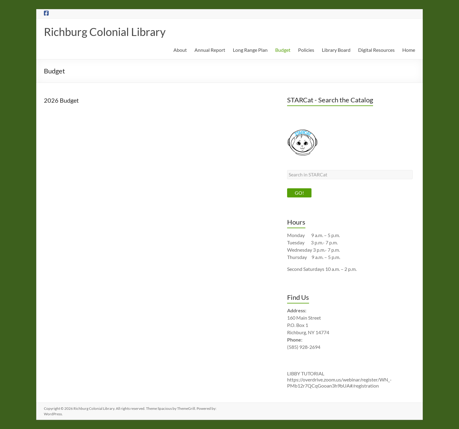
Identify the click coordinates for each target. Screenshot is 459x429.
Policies (306, 50)
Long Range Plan (250, 50)
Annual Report (209, 50)
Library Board (336, 50)
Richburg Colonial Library (104, 31)
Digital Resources (376, 50)
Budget (282, 50)
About (180, 50)
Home (408, 50)
